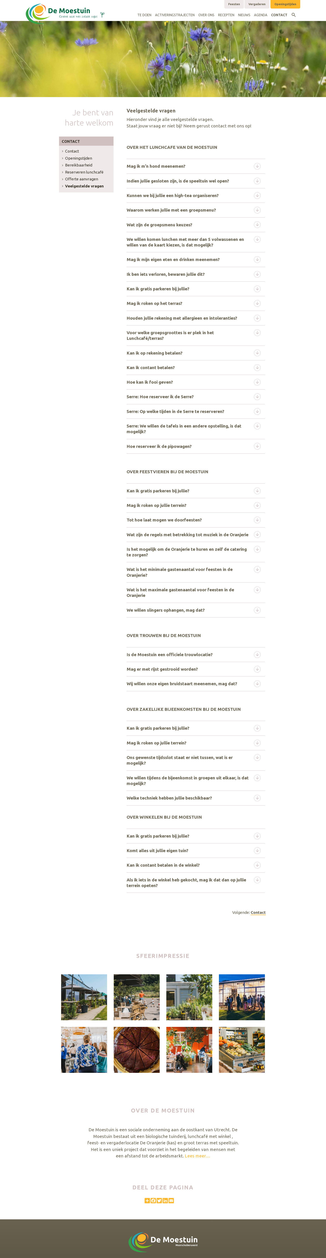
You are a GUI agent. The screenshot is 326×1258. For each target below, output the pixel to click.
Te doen (144, 15)
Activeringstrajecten (175, 15)
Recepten (226, 15)
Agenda (260, 15)
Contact (279, 15)
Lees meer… (197, 1155)
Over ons (206, 15)
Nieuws (244, 15)
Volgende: (249, 912)
